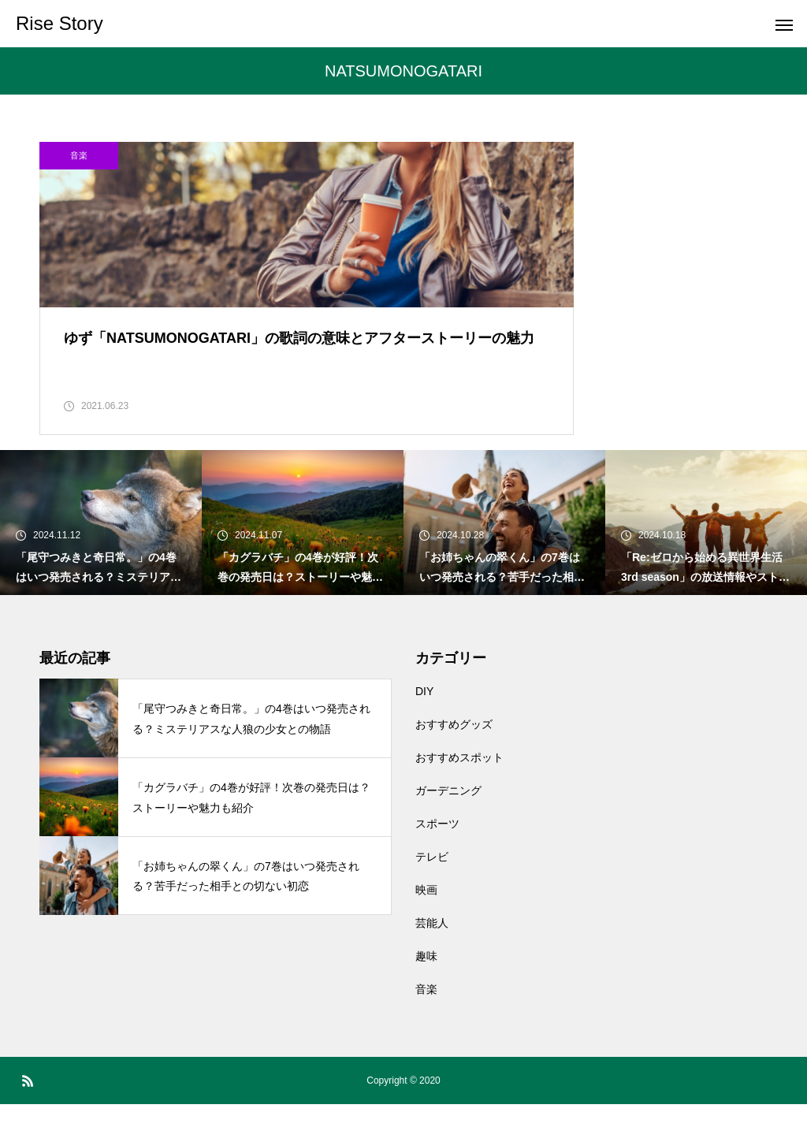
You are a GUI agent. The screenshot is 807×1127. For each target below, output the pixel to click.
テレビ (431, 879)
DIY (424, 714)
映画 (426, 912)
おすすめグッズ (454, 747)
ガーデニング (448, 813)
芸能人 (431, 945)
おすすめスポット (459, 780)
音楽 (78, 155)
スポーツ (437, 846)
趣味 (426, 979)
